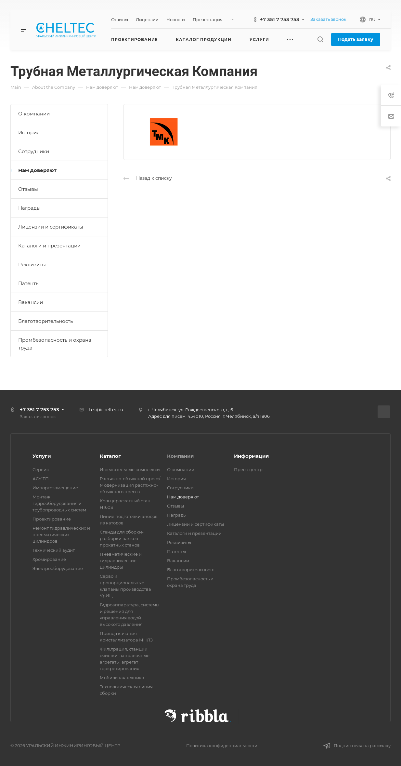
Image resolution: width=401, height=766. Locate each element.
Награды (29, 208)
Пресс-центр (248, 469)
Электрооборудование (57, 568)
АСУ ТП (40, 478)
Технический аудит (53, 550)
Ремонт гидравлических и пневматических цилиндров (61, 534)
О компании (34, 114)
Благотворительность (45, 321)
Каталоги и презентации (49, 246)
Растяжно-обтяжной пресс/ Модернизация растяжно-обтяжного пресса (130, 485)
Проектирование (51, 519)
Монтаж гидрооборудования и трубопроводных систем (59, 503)
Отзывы (28, 189)
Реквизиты (32, 264)
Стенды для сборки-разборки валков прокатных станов (122, 538)
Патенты (29, 283)
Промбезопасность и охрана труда (54, 344)
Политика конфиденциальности (221, 745)
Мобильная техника (122, 677)
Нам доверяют (37, 170)
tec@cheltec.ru (106, 410)
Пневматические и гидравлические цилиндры (121, 560)
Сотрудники (33, 151)
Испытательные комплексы (130, 469)
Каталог (110, 456)
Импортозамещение (55, 487)
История (29, 132)
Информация (251, 456)
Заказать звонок (328, 19)
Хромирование (49, 559)
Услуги (41, 456)
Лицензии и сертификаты (50, 227)
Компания (180, 456)
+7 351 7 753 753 (279, 19)
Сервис (40, 469)
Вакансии (30, 302)
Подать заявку (355, 39)
